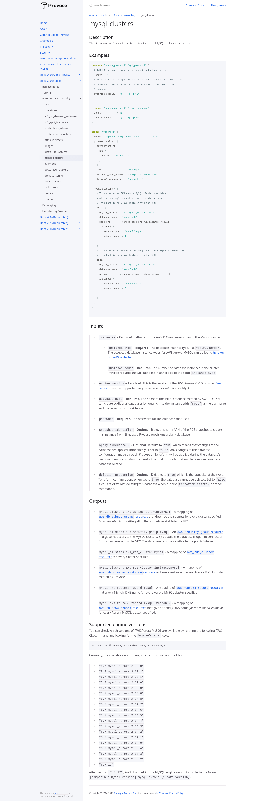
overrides (50, 163)
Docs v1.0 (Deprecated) (54, 229)
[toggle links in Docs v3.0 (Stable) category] (80, 81)
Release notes (50, 86)
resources (123, 516)
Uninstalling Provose (54, 211)
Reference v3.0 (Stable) (56, 98)
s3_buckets (51, 187)
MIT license (162, 793)
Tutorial (47, 92)
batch (48, 104)
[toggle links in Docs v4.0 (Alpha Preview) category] (80, 75)
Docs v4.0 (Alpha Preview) (55, 75)
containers (51, 110)
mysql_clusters (54, 157)
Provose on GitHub (195, 5)
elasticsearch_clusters (58, 134)
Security (45, 52)
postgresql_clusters (56, 169)
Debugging (49, 205)
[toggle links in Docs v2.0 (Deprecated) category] (80, 217)
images (49, 146)
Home (44, 23)
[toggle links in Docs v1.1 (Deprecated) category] (80, 223)
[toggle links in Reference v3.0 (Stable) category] (80, 99)
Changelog (46, 40)
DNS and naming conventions (58, 58)
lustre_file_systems (56, 152)
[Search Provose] (133, 5)
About (44, 29)
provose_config (54, 175)
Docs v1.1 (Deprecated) (54, 223)
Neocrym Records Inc (125, 793)
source (49, 199)
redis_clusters (53, 181)
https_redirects (54, 140)
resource (200, 532)
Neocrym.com (218, 5)
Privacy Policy (176, 793)
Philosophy (46, 46)
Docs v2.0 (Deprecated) (54, 217)
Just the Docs (61, 793)
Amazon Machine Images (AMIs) (55, 67)
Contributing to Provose (54, 34)
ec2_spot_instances (56, 122)
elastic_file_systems (56, 128)
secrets (49, 193)
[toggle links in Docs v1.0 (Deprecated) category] (80, 229)
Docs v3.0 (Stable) (50, 80)
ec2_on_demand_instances (61, 116)
